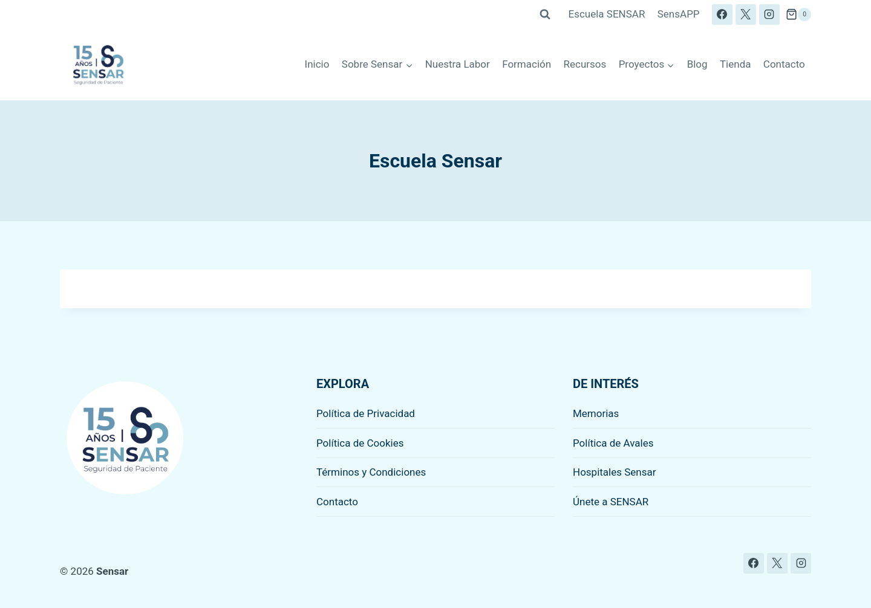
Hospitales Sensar (614, 472)
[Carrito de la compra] (798, 14)
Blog (697, 64)
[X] (746, 14)
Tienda (735, 64)
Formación (526, 64)
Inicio (317, 64)
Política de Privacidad (365, 413)
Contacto (784, 64)
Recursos (585, 64)
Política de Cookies (360, 443)
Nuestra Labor (457, 64)
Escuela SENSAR (607, 14)
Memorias (596, 413)
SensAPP (678, 14)
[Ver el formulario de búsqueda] (545, 14)
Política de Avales (613, 443)
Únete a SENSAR (610, 502)
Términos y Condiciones (371, 472)
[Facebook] (722, 14)
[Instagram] (769, 14)
